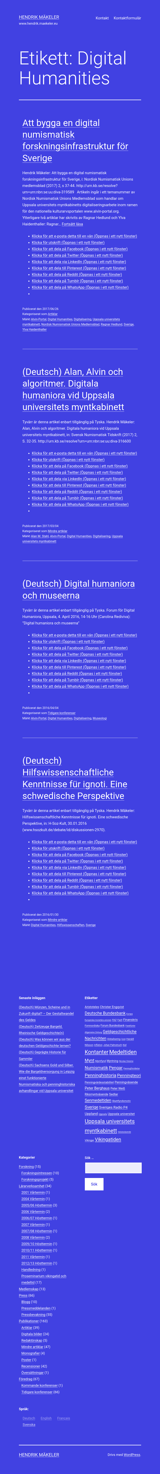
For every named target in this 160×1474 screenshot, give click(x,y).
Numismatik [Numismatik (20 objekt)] (96, 1067)
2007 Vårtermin (33, 1225)
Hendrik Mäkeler (39, 17)
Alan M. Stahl (40, 536)
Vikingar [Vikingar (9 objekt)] (89, 1140)
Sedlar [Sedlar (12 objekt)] (113, 1094)
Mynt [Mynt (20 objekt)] (89, 1060)
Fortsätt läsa (72, 224)
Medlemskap (28, 1289)
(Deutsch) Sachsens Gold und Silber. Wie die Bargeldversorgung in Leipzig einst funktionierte (46, 1071)
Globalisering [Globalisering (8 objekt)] (114, 1039)
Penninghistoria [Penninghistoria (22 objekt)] (100, 1075)
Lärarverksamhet (31, 1186)
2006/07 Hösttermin (36, 1218)
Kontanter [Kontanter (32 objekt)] (96, 1052)
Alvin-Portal (38, 319)
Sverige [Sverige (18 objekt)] (91, 1107)
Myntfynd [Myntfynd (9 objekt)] (100, 1060)
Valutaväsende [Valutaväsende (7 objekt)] (124, 1132)
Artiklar (53, 314)
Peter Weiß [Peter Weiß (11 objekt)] (118, 1088)
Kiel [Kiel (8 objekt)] (125, 1045)
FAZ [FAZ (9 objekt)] (114, 1019)
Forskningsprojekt (34, 1179)
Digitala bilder (31, 1334)
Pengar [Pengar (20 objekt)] (116, 1067)
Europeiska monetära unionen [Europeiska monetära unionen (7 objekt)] (98, 1020)
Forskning (26, 1167)
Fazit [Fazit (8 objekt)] (119, 1020)
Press (23, 1295)
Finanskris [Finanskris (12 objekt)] (130, 1020)
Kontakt (102, 18)
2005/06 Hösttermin (36, 1205)
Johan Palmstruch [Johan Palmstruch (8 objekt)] (112, 1045)
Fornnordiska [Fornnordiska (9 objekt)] (92, 1025)
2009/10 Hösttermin (36, 1244)
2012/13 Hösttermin (36, 1263)
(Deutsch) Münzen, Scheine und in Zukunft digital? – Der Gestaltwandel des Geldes (46, 1013)
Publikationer (29, 1321)
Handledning (30, 1270)
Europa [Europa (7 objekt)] (129, 1014)
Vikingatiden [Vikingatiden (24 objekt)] (108, 1139)
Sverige (129, 324)
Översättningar (32, 1373)
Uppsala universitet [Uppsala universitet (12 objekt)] (121, 1114)
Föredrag (25, 1379)
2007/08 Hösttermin (36, 1231)
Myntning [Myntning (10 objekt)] (112, 1061)
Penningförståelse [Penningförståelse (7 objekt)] (131, 1068)
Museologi (100, 718)
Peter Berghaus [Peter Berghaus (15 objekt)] (97, 1088)
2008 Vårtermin (33, 1237)
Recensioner (30, 1366)
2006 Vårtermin (33, 1212)
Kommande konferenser (39, 1385)
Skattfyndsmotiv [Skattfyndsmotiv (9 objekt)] (121, 1100)
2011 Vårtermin (33, 1257)
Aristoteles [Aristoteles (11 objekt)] (92, 1007)
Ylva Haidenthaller (34, 329)
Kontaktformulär (127, 18)
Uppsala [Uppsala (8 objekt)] (103, 1114)
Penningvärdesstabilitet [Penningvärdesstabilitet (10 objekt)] (99, 1082)
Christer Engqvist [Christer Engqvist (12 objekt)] (112, 1007)
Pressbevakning (33, 1315)
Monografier (30, 1353)
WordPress (132, 1455)
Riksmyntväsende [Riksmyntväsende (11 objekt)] (96, 1094)
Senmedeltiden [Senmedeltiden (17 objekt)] (98, 1100)
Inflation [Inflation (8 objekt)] (98, 1045)
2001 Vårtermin (33, 1192)
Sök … (89, 1158)
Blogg (25, 1302)
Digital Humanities (60, 319)
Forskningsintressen (36, 1173)
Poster (26, 1360)
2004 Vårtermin (33, 1199)
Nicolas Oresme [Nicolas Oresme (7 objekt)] (126, 1061)
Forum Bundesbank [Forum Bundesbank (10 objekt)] (112, 1025)
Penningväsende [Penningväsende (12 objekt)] (126, 1082)
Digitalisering (82, 319)
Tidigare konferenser (61, 713)
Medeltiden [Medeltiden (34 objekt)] (123, 1052)
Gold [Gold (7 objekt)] (123, 1039)
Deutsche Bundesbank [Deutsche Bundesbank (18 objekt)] (105, 1013)
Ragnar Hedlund (111, 324)
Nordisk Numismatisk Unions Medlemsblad (70, 324)
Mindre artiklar (57, 531)
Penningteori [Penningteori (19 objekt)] (129, 1075)
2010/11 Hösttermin (36, 1250)
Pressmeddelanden (35, 1308)
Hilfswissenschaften (70, 925)
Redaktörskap (31, 1340)
